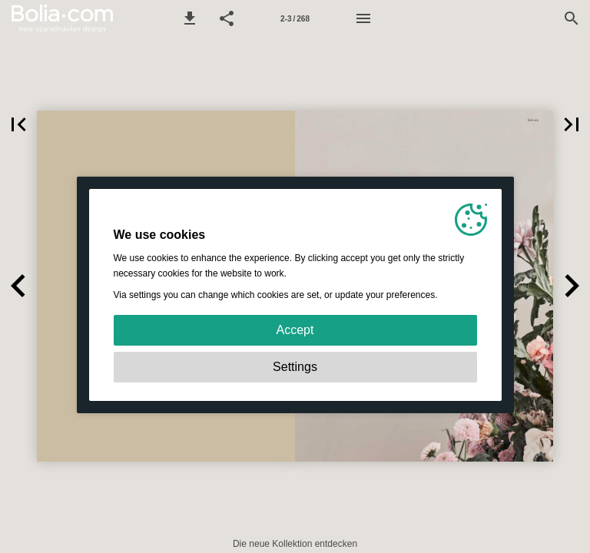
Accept (295, 329)
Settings (295, 366)
